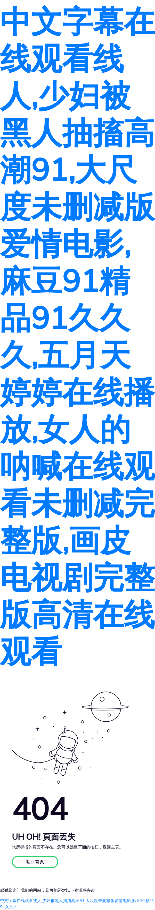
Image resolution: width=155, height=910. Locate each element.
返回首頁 (35, 862)
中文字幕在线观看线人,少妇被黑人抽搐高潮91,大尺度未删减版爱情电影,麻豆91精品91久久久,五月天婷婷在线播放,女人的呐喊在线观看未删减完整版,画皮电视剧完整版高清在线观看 (77, 337)
